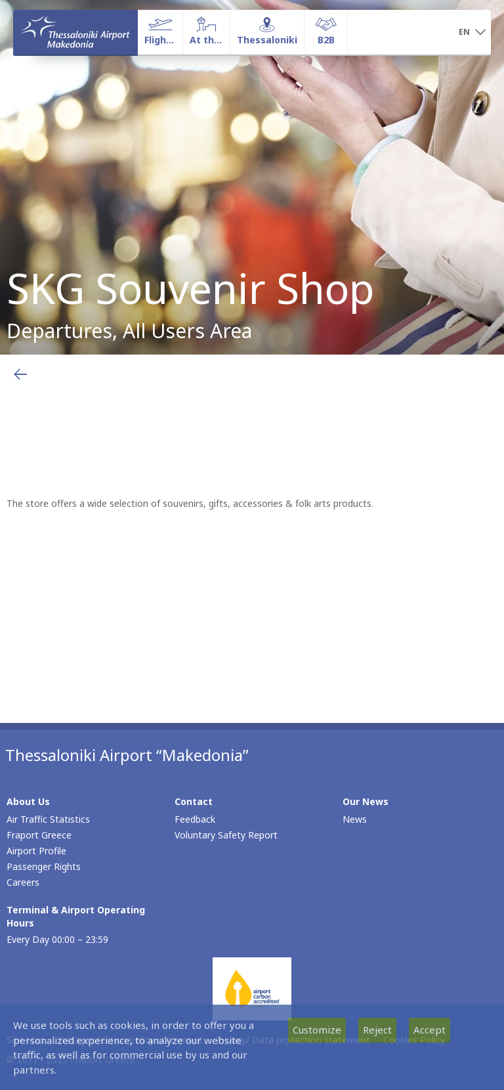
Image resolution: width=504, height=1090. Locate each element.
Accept (429, 1029)
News (355, 819)
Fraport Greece (39, 835)
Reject (377, 1029)
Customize (317, 1029)
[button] (472, 33)
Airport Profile (36, 850)
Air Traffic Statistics (48, 819)
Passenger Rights (44, 866)
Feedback (195, 819)
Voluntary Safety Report (226, 835)
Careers (23, 882)
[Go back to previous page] (20, 374)
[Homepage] (75, 32)
